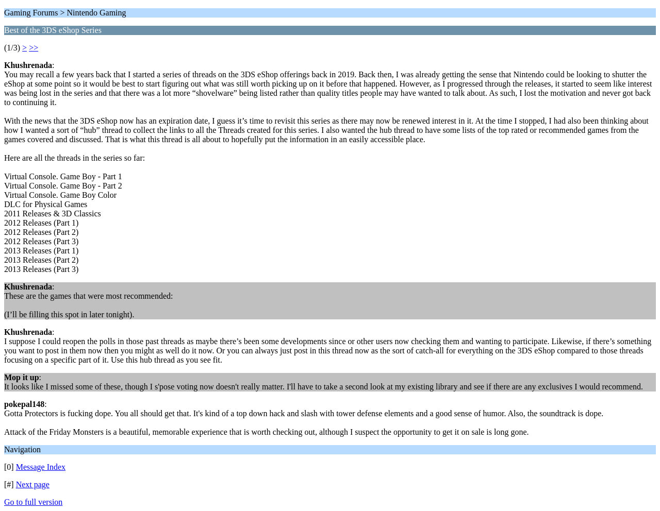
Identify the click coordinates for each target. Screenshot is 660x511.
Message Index (40, 467)
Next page (33, 484)
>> (33, 47)
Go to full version (33, 502)
